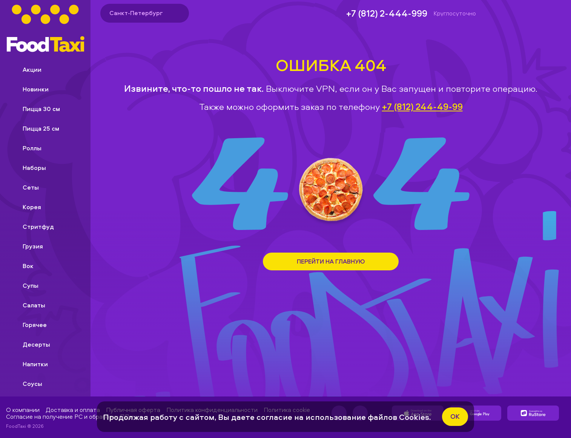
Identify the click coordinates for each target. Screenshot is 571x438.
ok (455, 416)
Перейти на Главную (331, 261)
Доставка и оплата (73, 409)
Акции (26, 69)
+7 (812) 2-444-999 (386, 13)
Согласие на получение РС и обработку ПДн (69, 416)
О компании (23, 409)
